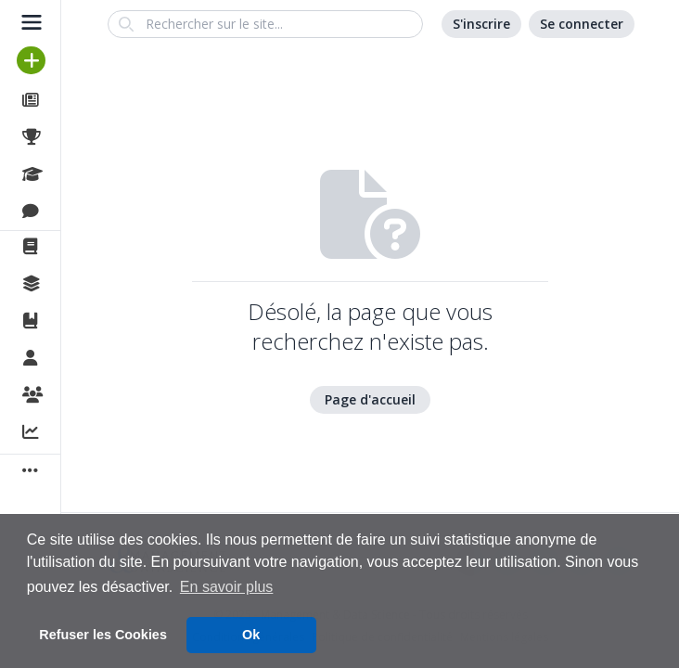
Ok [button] (251, 634)
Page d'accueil (370, 399)
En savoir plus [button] (227, 587)
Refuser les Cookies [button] (103, 634)
